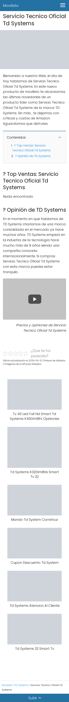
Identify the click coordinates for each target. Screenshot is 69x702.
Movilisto (11, 5)
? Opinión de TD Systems (32, 156)
